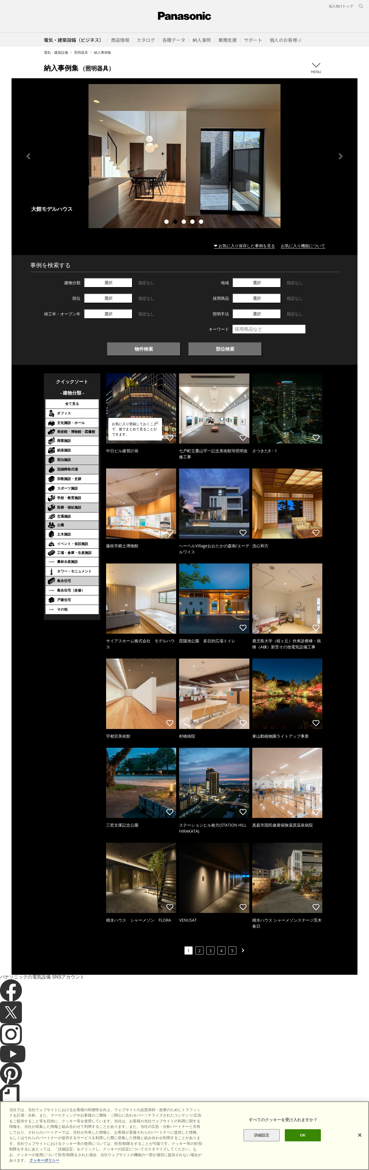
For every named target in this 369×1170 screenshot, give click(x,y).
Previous (28, 156)
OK (303, 1135)
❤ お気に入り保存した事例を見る (244, 245)
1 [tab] (167, 222)
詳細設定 (262, 1135)
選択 (108, 282)
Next (341, 156)
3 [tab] (184, 222)
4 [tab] (193, 222)
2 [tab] (176, 222)
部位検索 (225, 349)
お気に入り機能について (303, 245)
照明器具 (81, 52)
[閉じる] (359, 1135)
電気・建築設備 (56, 52)
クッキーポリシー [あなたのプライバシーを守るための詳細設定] (44, 1160)
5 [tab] (202, 222)
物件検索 (144, 349)
